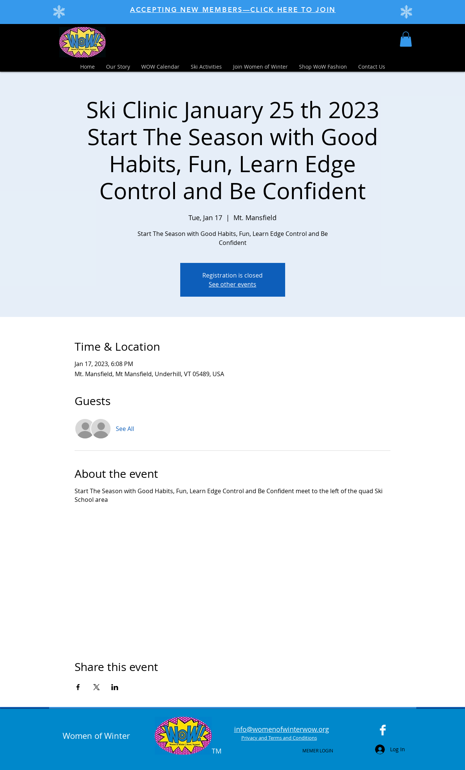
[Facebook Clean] (382, 730)
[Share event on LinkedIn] (114, 687)
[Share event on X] (96, 687)
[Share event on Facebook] (78, 687)
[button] (405, 39)
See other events (232, 284)
